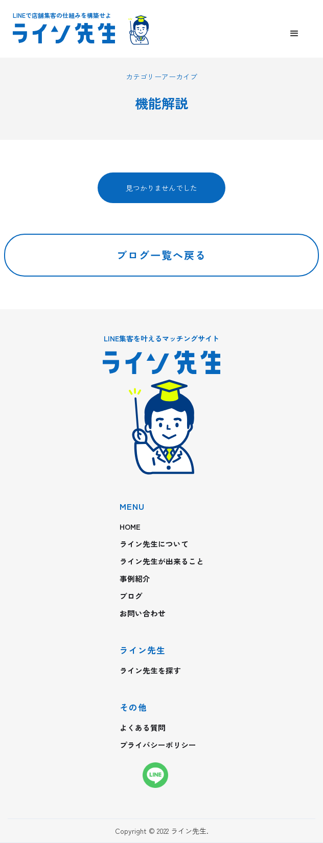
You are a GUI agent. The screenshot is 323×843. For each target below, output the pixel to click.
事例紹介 (135, 579)
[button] (294, 33)
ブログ (131, 596)
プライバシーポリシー (158, 745)
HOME (130, 527)
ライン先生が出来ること (162, 561)
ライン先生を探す (150, 670)
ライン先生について (154, 544)
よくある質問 (143, 728)
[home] (89, 34)
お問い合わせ (143, 613)
